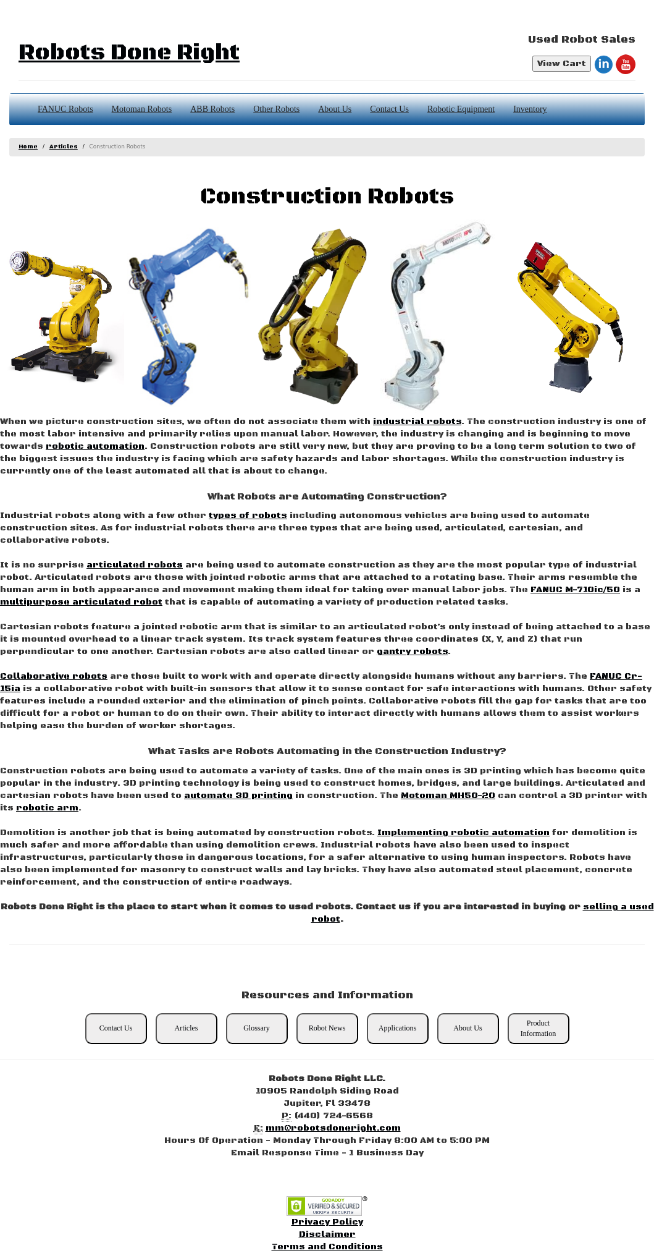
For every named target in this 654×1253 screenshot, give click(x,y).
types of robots (248, 515)
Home (28, 146)
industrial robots (417, 421)
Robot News (327, 1028)
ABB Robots (212, 109)
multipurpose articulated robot (81, 602)
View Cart (561, 63)
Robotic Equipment (461, 109)
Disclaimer (327, 1234)
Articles (63, 146)
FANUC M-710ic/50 (575, 589)
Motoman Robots (142, 109)
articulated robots (134, 565)
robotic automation (95, 446)
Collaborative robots (53, 676)
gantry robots (412, 651)
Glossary (256, 1028)
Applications (397, 1028)
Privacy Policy (327, 1222)
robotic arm (47, 807)
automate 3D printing (238, 795)
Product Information (538, 1028)
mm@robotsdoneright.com (333, 1128)
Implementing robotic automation (463, 832)
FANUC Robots (65, 109)
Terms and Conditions (327, 1246)
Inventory (530, 109)
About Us (334, 109)
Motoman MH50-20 (448, 795)
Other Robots (276, 109)
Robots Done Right (129, 53)
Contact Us (389, 109)
